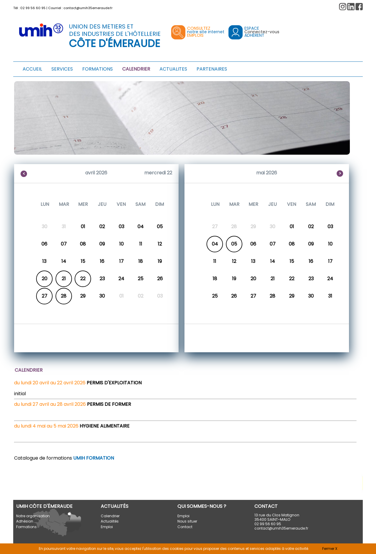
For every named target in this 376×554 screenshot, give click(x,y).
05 (234, 244)
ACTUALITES (173, 69)
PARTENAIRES (212, 69)
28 (63, 296)
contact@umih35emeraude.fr (88, 8)
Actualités (110, 521)
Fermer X (329, 548)
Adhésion (24, 521)
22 (82, 278)
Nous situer (187, 521)
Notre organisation (33, 515)
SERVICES (62, 69)
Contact (184, 526)
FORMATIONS (97, 69)
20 (44, 278)
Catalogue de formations (64, 458)
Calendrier (110, 515)
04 (215, 244)
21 (64, 278)
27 (44, 296)
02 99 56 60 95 (33, 8)
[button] (359, 6)
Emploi (107, 526)
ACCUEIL (32, 69)
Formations (26, 526)
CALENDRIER (136, 69)
